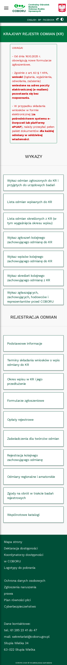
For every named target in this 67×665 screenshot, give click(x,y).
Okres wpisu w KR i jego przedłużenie (25, 381)
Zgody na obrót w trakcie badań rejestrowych (30, 495)
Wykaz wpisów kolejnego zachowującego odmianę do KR (29, 259)
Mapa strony (13, 542)
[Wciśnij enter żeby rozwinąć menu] (6, 8)
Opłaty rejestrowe (20, 419)
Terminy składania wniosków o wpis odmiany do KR (33, 362)
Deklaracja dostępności (21, 548)
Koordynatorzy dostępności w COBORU (23, 558)
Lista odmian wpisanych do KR (29, 202)
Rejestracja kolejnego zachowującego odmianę (25, 457)
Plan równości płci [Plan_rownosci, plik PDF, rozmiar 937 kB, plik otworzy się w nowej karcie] (17, 600)
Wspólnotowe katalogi (23, 515)
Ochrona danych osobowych (24, 580)
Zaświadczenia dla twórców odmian (33, 438)
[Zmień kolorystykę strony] (62, 19)
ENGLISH (31, 19)
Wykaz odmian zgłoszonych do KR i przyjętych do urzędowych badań (32, 183)
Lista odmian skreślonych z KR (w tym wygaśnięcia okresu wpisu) (31, 221)
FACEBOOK (48, 19)
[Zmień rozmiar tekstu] (57, 19)
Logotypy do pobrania (19, 568)
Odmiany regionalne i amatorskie (31, 477)
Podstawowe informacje (24, 343)
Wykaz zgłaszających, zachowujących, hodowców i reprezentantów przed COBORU (30, 297)
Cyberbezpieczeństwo (20, 606)
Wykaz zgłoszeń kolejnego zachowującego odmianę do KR (29, 240)
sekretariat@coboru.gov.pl (31, 636)
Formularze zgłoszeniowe (25, 400)
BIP (39, 19)
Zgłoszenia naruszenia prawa (20, 590)
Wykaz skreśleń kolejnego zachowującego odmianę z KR (28, 278)
